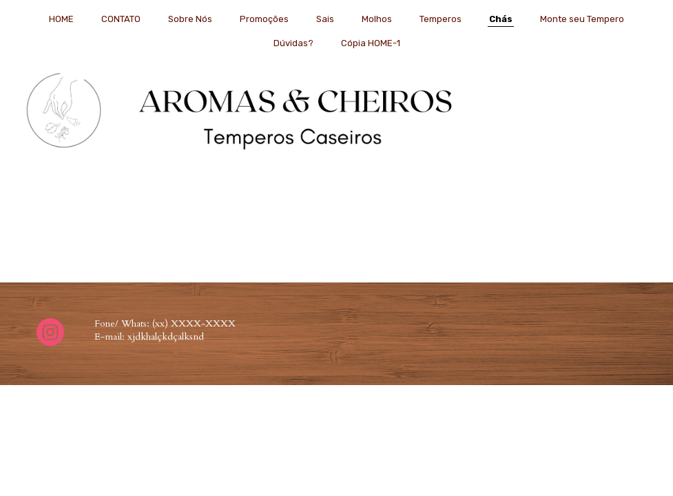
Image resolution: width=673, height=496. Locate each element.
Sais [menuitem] (325, 19)
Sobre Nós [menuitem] (190, 19)
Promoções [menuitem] (264, 19)
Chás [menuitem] (500, 19)
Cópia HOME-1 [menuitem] (370, 43)
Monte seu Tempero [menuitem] (582, 19)
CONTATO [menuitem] (121, 19)
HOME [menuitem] (61, 19)
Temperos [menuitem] (441, 19)
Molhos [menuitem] (377, 19)
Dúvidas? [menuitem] (293, 43)
